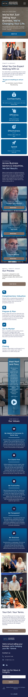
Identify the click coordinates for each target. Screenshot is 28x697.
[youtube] (3, 665)
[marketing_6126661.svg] (4, 325)
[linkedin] (7, 665)
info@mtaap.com (9, 659)
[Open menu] (24, 3)
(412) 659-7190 (9, 656)
